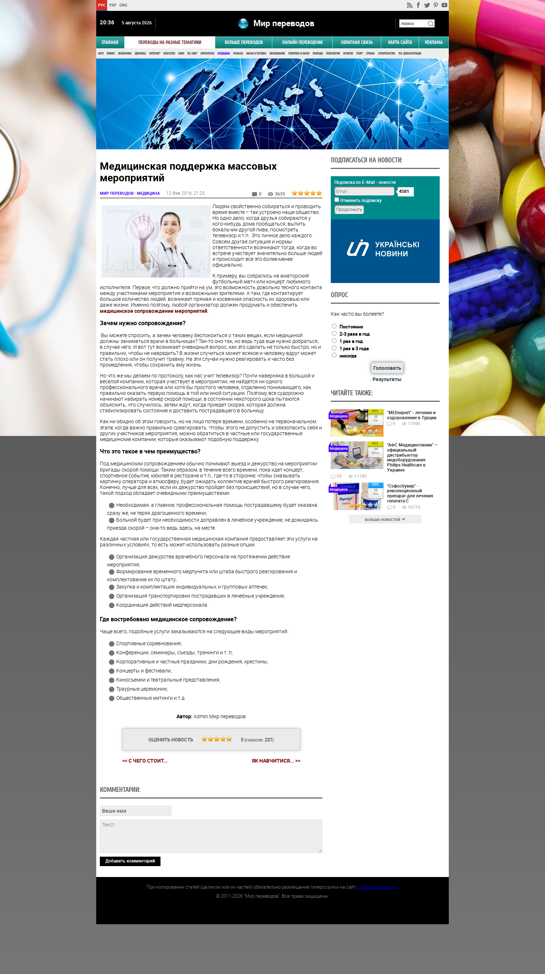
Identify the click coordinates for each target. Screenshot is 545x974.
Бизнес (111, 53)
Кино (181, 53)
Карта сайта (400, 42)
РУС (102, 5)
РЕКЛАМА (434, 42)
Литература (207, 53)
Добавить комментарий (130, 910)
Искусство (169, 53)
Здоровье (140, 53)
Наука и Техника (256, 53)
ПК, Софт (192, 53)
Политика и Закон (298, 53)
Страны (370, 53)
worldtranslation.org (377, 936)
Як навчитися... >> (276, 760)
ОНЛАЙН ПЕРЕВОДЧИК (302, 42)
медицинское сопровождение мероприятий (153, 310)
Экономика (124, 53)
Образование (277, 53)
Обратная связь (357, 42)
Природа (318, 53)
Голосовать (387, 367)
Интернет (154, 53)
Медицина (223, 53)
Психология (333, 53)
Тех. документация (409, 53)
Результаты (387, 379)
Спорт (359, 53)
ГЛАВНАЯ (110, 42)
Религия (348, 53)
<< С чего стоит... (145, 760)
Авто (100, 53)
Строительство (386, 53)
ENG (123, 5)
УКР (113, 5)
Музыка (238, 53)
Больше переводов (244, 42)
